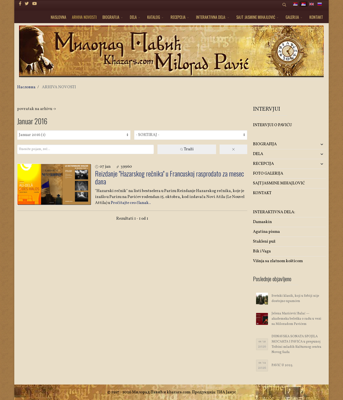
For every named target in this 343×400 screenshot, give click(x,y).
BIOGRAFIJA (110, 17)
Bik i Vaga (262, 251)
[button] (314, 144)
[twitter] (27, 4)
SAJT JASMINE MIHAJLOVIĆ (255, 17)
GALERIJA (292, 17)
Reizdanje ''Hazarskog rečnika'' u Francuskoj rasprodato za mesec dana (169, 178)
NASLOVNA (58, 17)
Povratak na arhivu (37, 109)
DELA (133, 17)
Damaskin (262, 222)
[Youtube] (34, 4)
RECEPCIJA (178, 17)
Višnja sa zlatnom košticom (278, 261)
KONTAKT (316, 17)
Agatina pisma (266, 231)
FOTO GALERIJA (268, 173)
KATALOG (153, 17)
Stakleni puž (264, 241)
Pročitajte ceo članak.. (131, 203)
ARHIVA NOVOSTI (84, 17)
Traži (187, 149)
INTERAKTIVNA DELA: (211, 17)
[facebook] (20, 4)
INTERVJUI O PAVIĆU (272, 125)
